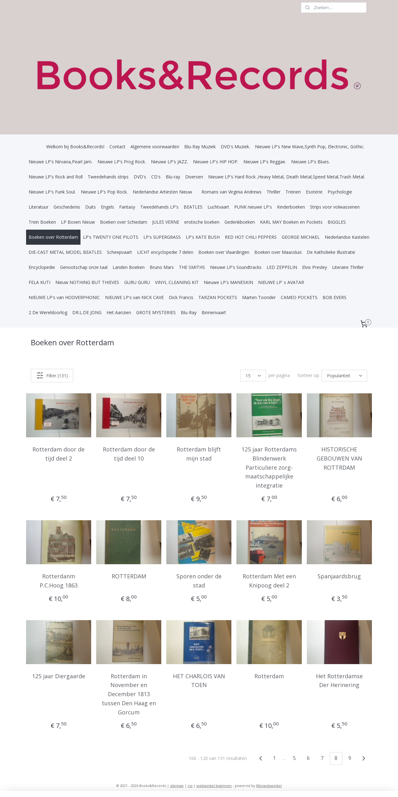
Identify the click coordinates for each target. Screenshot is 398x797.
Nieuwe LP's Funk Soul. (52, 192)
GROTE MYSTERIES (156, 312)
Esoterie (314, 192)
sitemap (177, 785)
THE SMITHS (192, 267)
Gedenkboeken (239, 222)
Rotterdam (269, 676)
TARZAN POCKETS (217, 297)
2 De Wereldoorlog (48, 312)
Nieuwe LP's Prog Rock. (121, 162)
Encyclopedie (42, 267)
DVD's (140, 177)
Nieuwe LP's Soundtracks (236, 267)
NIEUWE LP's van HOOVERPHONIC (64, 297)
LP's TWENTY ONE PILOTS (110, 237)
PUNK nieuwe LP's (253, 207)
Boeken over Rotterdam (53, 237)
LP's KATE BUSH (203, 237)
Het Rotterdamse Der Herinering (339, 680)
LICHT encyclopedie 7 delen (165, 252)
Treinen (293, 192)
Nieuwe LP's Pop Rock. (104, 192)
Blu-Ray (188, 312)
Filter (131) (52, 375)
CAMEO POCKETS (299, 297)
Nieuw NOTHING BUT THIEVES (87, 282)
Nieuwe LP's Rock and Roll (56, 177)
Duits (90, 207)
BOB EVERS (334, 297)
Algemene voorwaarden (154, 147)
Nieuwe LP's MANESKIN (228, 282)
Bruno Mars (162, 267)
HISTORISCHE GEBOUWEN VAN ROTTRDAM (339, 458)
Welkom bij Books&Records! (75, 147)
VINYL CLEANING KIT (177, 282)
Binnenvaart (214, 312)
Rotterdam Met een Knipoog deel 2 (269, 580)
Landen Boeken (129, 267)
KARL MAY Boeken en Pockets (291, 222)
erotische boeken (201, 222)
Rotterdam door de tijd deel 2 (59, 453)
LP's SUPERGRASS (162, 237)
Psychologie (340, 192)
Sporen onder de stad (199, 580)
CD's (156, 177)
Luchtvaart (218, 207)
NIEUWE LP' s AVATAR (281, 282)
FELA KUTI (39, 282)
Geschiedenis (66, 207)
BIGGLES (337, 222)
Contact (117, 147)
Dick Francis (181, 297)
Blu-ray (173, 177)
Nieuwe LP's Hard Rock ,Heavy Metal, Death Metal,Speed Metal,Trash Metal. (286, 177)
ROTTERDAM (129, 576)
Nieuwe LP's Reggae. (264, 162)
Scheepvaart (119, 252)
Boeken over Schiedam (123, 222)
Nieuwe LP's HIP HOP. (215, 162)
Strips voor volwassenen (335, 207)
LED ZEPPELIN (282, 267)
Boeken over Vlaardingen (223, 252)
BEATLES (193, 207)
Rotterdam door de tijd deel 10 (129, 453)
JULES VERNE (165, 222)
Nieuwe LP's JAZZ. (169, 162)
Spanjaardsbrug (339, 576)
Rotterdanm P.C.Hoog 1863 (59, 580)
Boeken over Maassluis (278, 252)
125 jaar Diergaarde (58, 676)
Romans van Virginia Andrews (232, 192)
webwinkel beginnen (214, 785)
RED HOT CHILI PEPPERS (251, 237)
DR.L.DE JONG (87, 312)
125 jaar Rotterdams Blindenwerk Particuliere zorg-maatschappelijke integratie (269, 467)
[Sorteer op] (344, 375)
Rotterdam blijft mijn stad (199, 453)
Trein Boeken (42, 222)
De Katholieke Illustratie (331, 252)
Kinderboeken (291, 207)
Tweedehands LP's (159, 207)
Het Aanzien (119, 312)
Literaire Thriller (348, 267)
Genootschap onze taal (84, 267)
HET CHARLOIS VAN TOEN (199, 680)
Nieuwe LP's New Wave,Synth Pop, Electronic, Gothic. (309, 147)
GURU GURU (137, 282)
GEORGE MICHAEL (301, 237)
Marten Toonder (259, 297)
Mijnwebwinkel (269, 785)
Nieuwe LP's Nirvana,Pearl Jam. (60, 162)
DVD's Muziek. (235, 147)
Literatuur (38, 207)
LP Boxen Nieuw (78, 222)
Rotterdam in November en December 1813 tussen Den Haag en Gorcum (129, 694)
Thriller (273, 192)
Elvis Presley (314, 267)
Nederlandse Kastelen (347, 237)
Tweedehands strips (108, 177)
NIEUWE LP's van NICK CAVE (134, 297)
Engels (107, 207)
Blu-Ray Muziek (200, 147)
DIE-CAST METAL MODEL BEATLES (65, 252)
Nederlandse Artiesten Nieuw (162, 192)
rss (190, 785)
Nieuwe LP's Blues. (310, 162)
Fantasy (127, 207)
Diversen (194, 177)
